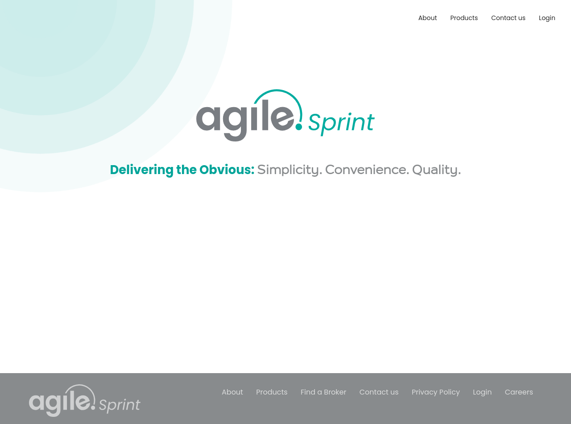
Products (464, 17)
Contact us (508, 17)
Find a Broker (324, 392)
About (427, 17)
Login (547, 17)
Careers (519, 392)
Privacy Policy (436, 392)
